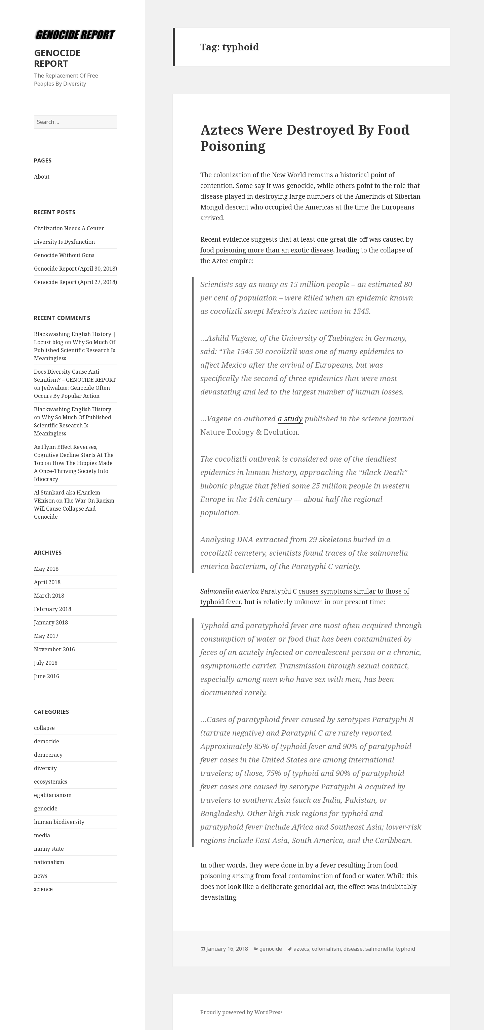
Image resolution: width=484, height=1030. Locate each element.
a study (290, 418)
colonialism (326, 948)
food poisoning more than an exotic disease (266, 250)
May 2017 (46, 636)
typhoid (405, 948)
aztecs (301, 948)
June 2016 (46, 676)
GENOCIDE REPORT (57, 57)
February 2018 (52, 609)
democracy (48, 754)
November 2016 (54, 649)
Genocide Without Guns (64, 255)
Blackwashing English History (72, 409)
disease (353, 948)
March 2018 (49, 595)
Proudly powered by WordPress (241, 1012)
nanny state (49, 848)
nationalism (49, 862)
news (40, 875)
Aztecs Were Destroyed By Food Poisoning (305, 137)
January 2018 (51, 622)
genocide (45, 808)
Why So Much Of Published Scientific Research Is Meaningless (74, 350)
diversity (45, 768)
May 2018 (46, 568)
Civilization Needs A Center (69, 228)
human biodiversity (59, 822)
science (43, 889)
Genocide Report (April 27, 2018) (75, 282)
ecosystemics (50, 781)
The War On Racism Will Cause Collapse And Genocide (74, 508)
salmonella (379, 948)
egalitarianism (53, 795)
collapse (44, 728)
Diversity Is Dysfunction (64, 241)
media (42, 835)
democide (46, 741)
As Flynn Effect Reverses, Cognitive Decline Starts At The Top (74, 455)
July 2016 (45, 662)
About (41, 176)
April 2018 (47, 582)
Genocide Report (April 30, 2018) (75, 268)
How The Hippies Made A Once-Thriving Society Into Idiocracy (73, 471)
